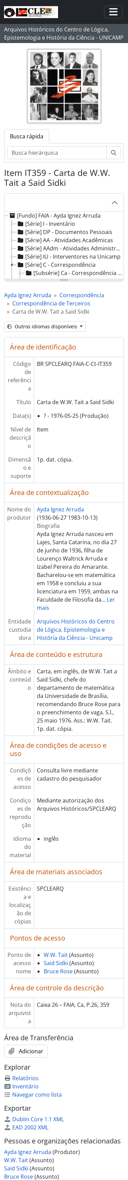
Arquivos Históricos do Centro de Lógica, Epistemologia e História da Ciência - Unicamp (76, 630)
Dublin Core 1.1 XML (34, 1119)
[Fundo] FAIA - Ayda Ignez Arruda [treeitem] (54, 215)
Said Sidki (56, 963)
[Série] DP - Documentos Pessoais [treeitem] (64, 232)
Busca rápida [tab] (26, 136)
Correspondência (81, 295)
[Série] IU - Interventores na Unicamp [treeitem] (68, 256)
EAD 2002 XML (26, 1127)
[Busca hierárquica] (57, 152)
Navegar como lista (33, 1094)
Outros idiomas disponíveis (43, 326)
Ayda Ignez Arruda (27, 295)
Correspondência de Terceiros (51, 303)
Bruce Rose (58, 971)
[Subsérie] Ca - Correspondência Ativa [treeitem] (74, 273)
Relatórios (21, 1078)
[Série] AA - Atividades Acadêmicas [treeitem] (64, 240)
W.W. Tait (56, 955)
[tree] (64, 245)
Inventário (21, 1086)
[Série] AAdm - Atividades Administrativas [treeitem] (69, 248)
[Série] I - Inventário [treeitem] (45, 224)
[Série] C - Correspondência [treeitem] (56, 265)
